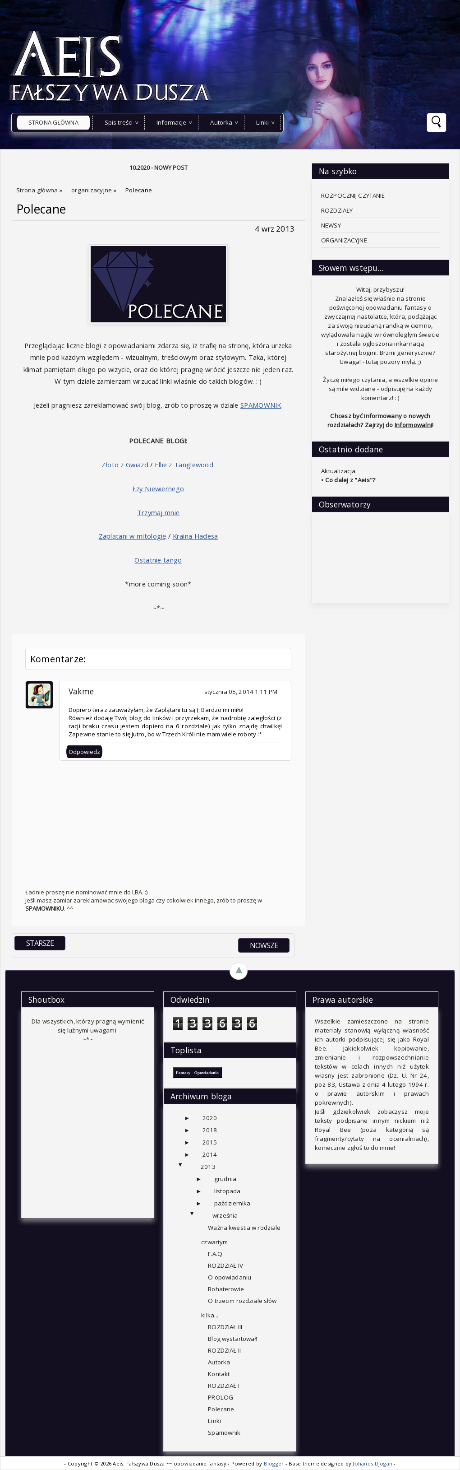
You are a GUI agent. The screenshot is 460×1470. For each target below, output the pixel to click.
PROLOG (220, 1397)
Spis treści (119, 122)
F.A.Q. (216, 1254)
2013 (208, 1167)
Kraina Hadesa (195, 535)
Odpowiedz (84, 752)
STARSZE (40, 943)
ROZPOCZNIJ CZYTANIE (353, 195)
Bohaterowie (226, 1289)
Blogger (274, 1463)
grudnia (225, 1179)
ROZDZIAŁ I (223, 1386)
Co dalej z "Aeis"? (350, 480)
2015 (209, 1142)
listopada (227, 1191)
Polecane (41, 209)
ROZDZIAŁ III (225, 1327)
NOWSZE (264, 945)
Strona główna (53, 122)
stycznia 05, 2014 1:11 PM (240, 692)
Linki (262, 122)
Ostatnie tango (158, 559)
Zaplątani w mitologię (132, 535)
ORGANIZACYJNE (344, 240)
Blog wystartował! (232, 1339)
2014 (209, 1154)
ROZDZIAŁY (337, 210)
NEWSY (331, 225)
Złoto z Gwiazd (124, 464)
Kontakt (219, 1374)
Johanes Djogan (373, 1463)
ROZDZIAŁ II (224, 1350)
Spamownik (224, 1432)
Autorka (221, 122)
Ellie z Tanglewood (184, 464)
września (225, 1215)
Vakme (81, 691)
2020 (209, 1118)
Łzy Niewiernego (158, 488)
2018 (209, 1130)
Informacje (171, 122)
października (232, 1203)
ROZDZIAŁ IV (225, 1265)
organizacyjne (92, 190)
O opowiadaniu (229, 1277)
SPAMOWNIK (260, 404)
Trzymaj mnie (158, 512)
